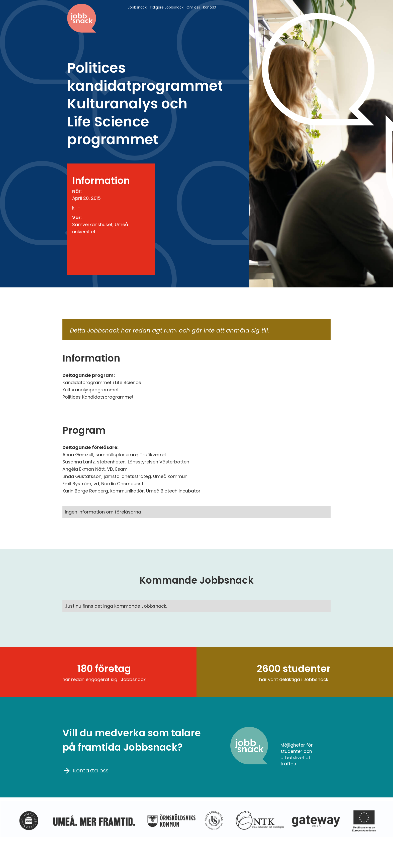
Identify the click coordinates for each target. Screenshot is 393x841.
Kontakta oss (85, 770)
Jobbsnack (137, 7)
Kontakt (210, 7)
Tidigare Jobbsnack (166, 7)
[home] (81, 18)
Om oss (193, 7)
